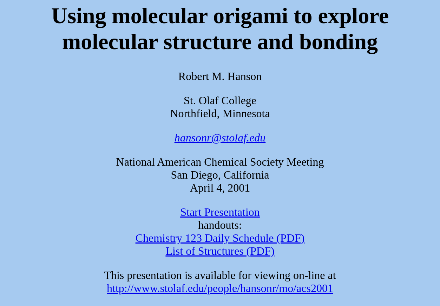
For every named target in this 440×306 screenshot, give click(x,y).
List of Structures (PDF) (219, 251)
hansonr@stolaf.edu (220, 137)
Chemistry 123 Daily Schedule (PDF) (220, 238)
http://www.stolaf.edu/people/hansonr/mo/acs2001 (220, 288)
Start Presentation (220, 212)
